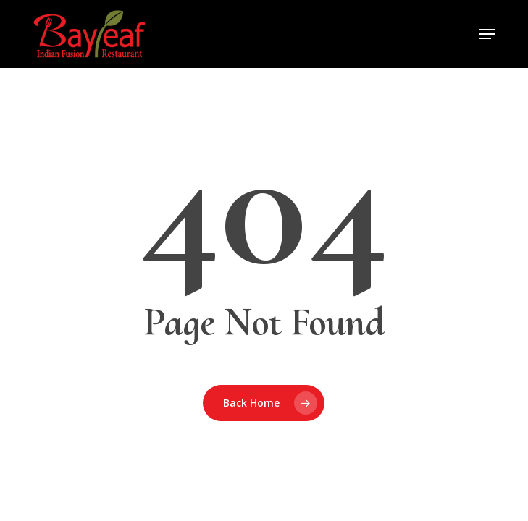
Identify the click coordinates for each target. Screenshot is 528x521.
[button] (487, 34)
